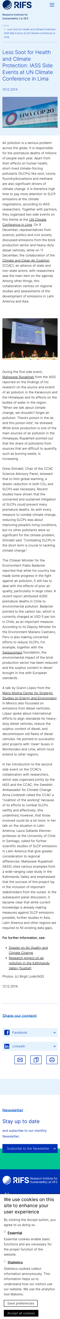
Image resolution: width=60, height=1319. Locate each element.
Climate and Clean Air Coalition (26, 260)
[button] (36, 1060)
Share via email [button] (20, 1060)
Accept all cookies (21, 1313)
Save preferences (20, 1303)
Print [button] (52, 1060)
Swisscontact (12, 652)
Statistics (15, 1262)
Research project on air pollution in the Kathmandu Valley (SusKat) (29, 963)
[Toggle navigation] (52, 5)
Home (5, 25)
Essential (15, 1233)
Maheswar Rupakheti (18, 377)
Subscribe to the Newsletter (28, 1148)
